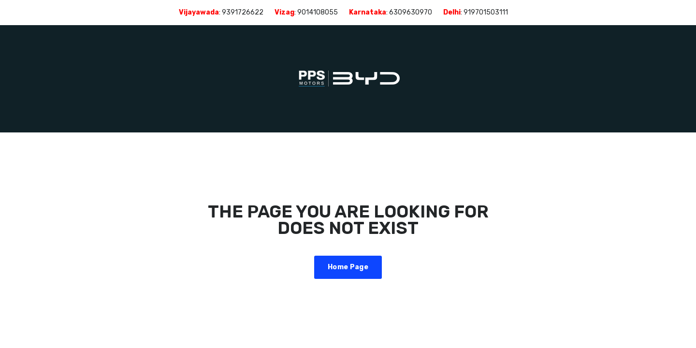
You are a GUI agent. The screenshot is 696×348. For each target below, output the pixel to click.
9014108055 (317, 12)
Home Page (348, 267)
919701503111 (486, 12)
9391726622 (242, 12)
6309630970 (410, 12)
